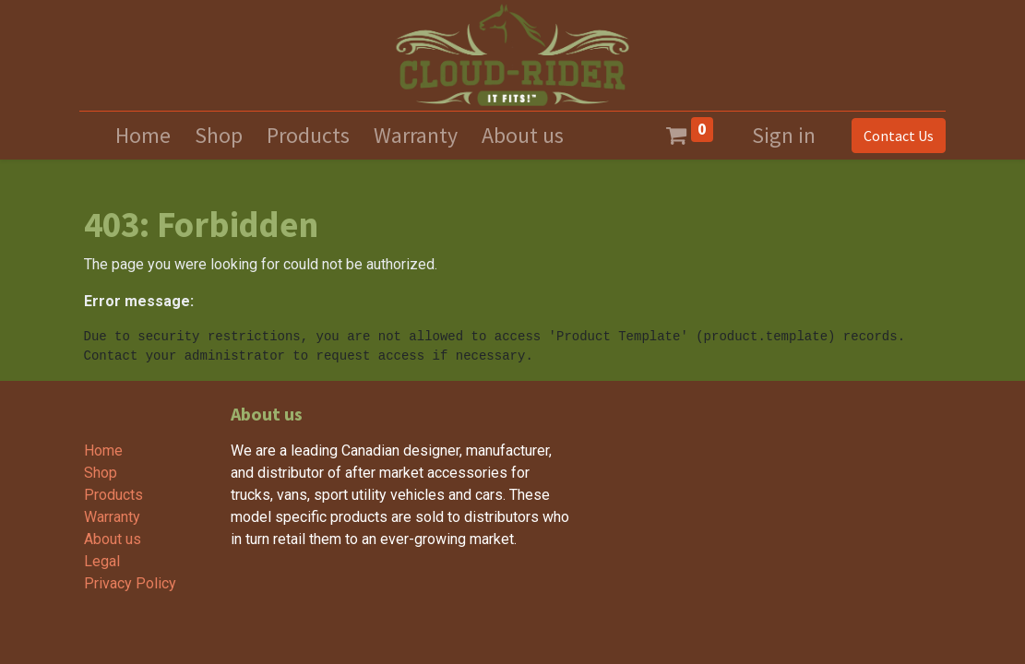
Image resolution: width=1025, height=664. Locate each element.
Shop (100, 472)
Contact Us (895, 135)
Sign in (784, 135)
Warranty (112, 517)
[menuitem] (143, 136)
